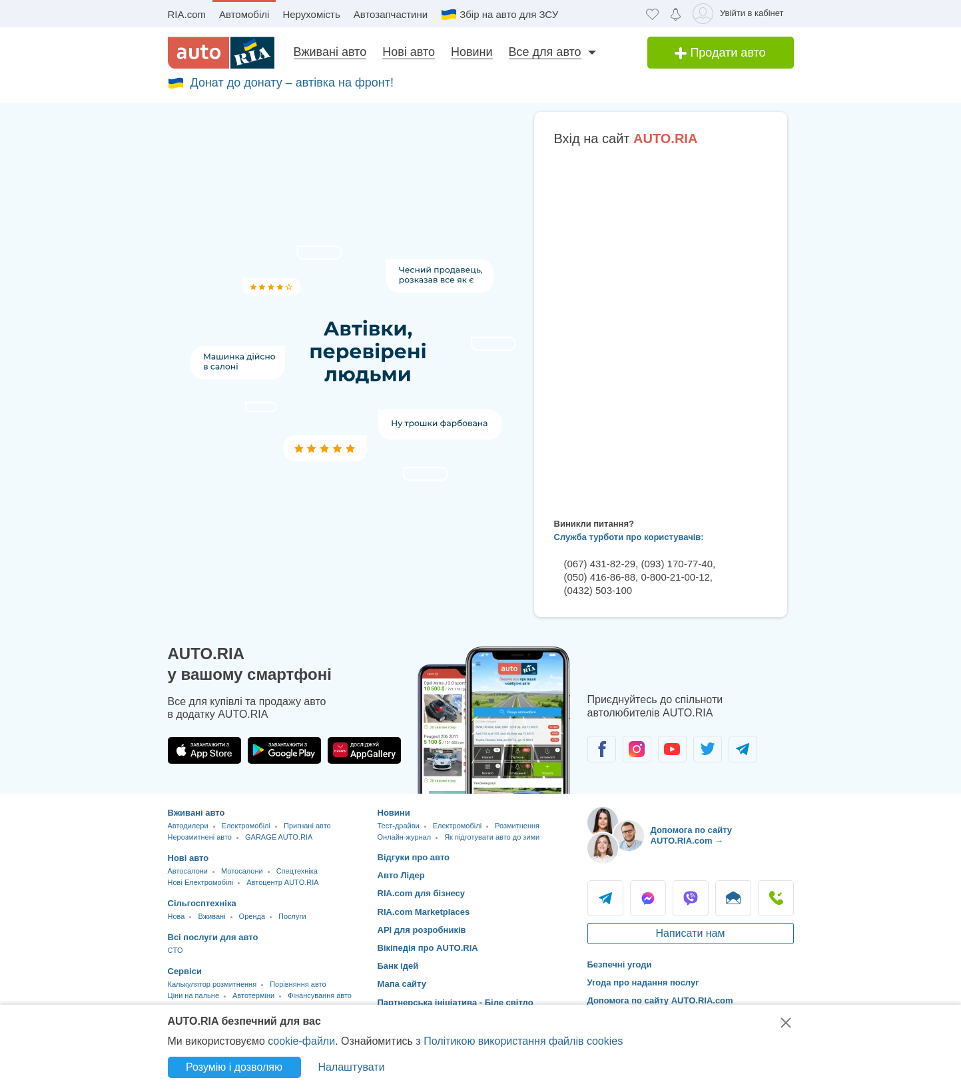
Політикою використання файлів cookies (523, 1041)
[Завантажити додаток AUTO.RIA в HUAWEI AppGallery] (364, 750)
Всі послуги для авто (213, 937)
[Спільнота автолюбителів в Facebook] (601, 749)
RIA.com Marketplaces (424, 912)
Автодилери (188, 826)
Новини (472, 52)
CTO (175, 950)
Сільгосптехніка (202, 903)
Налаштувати (351, 1067)
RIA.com (187, 14)
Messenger (648, 898)
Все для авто (545, 52)
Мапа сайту (402, 984)
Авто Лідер (401, 875)
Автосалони (188, 871)
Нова (176, 916)
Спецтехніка (297, 871)
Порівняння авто (298, 984)
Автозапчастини (391, 14)
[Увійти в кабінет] (740, 13)
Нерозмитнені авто (200, 837)
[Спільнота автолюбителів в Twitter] (707, 749)
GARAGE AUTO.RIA (278, 837)
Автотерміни (253, 995)
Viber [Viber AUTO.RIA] (691, 898)
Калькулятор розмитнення (212, 984)
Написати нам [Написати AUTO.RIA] (690, 933)
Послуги (292, 916)
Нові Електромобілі (201, 882)
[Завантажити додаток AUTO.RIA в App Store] (204, 750)
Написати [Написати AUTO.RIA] (733, 898)
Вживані (211, 916)
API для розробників (422, 930)
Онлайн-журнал (405, 837)
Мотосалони (242, 871)
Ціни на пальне (194, 995)
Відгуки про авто (414, 857)
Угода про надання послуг (643, 982)
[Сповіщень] (675, 14)
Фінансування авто (320, 995)
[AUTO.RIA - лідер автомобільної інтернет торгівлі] (221, 53)
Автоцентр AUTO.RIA (282, 882)
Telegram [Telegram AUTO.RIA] (605, 898)
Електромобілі (246, 826)
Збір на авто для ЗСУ (509, 14)
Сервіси (185, 971)
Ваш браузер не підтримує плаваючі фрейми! (660, 329)
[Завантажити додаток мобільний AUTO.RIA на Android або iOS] (494, 720)
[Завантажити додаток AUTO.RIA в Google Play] (284, 750)
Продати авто (720, 52)
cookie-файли (301, 1041)
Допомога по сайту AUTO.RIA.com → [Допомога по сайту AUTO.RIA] (692, 835)
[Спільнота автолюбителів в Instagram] (637, 749)
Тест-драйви (399, 826)
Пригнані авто (307, 826)
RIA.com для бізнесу (422, 893)
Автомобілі (244, 14)
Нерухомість (311, 14)
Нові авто (408, 52)
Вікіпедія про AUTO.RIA (428, 948)
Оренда (252, 916)
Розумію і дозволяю (234, 1067)
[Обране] (652, 13)
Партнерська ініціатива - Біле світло (455, 1002)
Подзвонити (776, 898)
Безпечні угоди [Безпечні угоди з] (619, 964)
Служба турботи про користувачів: (629, 537)
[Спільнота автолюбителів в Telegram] (743, 749)
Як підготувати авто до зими (491, 837)
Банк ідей (398, 966)
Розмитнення (517, 826)
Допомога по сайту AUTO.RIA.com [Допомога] (660, 1000)
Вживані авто (330, 52)
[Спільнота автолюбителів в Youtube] (672, 749)
